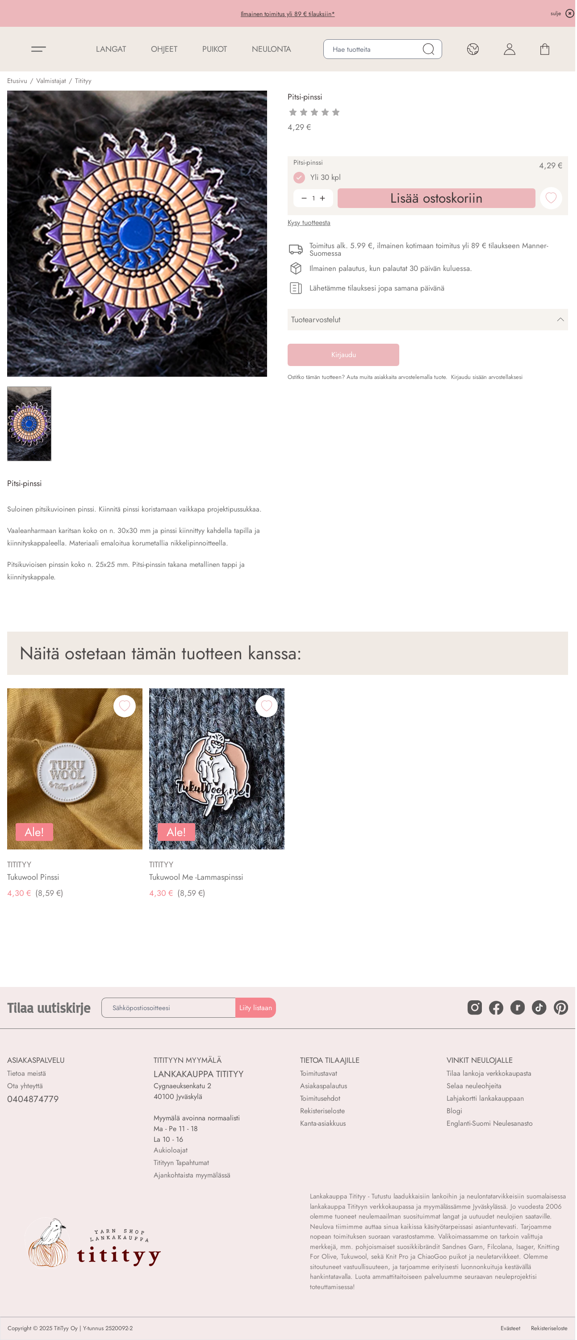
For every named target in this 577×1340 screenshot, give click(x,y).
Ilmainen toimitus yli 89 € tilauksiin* (288, 13)
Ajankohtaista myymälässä (192, 1175)
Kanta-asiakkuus (323, 1123)
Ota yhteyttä (25, 1086)
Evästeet (510, 1328)
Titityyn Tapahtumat (181, 1162)
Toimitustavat (318, 1073)
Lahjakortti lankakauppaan (485, 1098)
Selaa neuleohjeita (474, 1086)
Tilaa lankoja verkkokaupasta (489, 1073)
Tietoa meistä (26, 1073)
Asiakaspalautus (323, 1086)
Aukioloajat (171, 1150)
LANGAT (111, 49)
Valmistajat (51, 81)
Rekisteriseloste (322, 1111)
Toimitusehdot (320, 1098)
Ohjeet (164, 49)
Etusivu (17, 81)
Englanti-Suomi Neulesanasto (490, 1123)
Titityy (83, 81)
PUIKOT (214, 49)
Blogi (454, 1111)
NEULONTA (271, 49)
